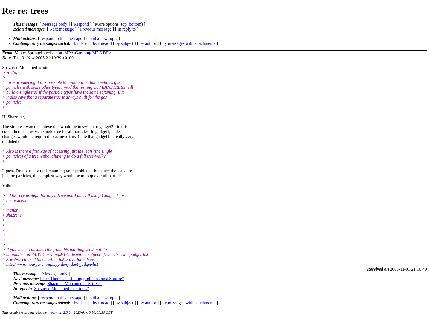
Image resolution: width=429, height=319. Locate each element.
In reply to (127, 29)
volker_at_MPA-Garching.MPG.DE (77, 53)
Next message (62, 29)
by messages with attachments (189, 43)
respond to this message (61, 38)
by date (80, 43)
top (124, 24)
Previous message (95, 29)
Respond (81, 24)
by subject (124, 43)
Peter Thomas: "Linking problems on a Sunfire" (82, 278)
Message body (54, 24)
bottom (135, 24)
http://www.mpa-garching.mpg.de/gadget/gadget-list (52, 264)
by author (148, 43)
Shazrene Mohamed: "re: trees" (74, 283)
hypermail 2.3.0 (59, 312)
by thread (101, 43)
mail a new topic (102, 38)
